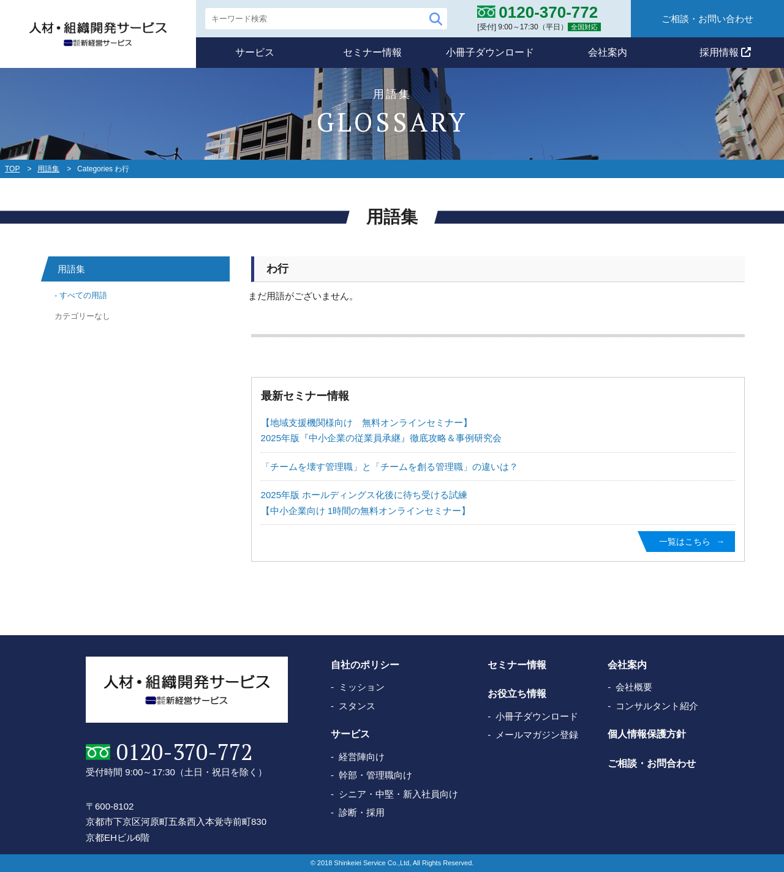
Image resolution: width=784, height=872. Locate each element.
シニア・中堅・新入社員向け (398, 794)
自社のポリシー (365, 665)
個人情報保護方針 (647, 734)
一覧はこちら (684, 541)
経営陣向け (362, 756)
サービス (254, 52)
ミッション (362, 687)
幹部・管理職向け (375, 775)
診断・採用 (362, 812)
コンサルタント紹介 (657, 706)
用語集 (48, 169)
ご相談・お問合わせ (652, 763)
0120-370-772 (184, 752)
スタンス (357, 706)
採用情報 (725, 52)
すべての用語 (83, 295)
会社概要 (634, 687)
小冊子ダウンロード (490, 52)
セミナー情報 (372, 52)
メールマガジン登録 (537, 734)
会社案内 (607, 52)
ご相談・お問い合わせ (707, 18)
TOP (12, 169)
